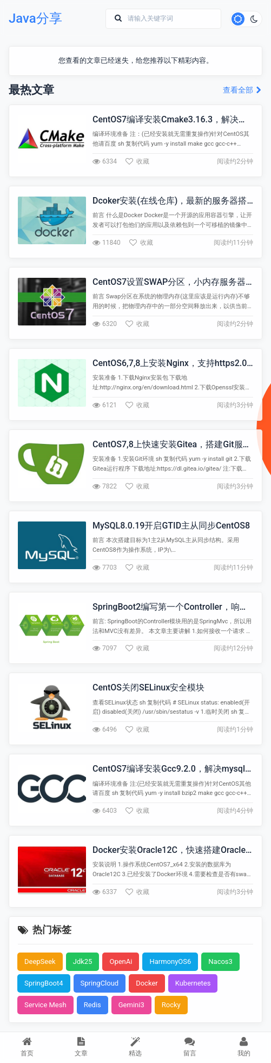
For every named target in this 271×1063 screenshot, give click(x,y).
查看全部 (242, 90)
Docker (147, 983)
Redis (92, 1005)
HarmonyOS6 (170, 961)
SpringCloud (100, 983)
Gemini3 (131, 1005)
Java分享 (35, 18)
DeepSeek (40, 961)
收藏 (137, 161)
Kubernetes (193, 983)
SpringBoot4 (43, 983)
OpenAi (120, 961)
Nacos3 (220, 961)
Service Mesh (45, 1005)
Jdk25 (82, 961)
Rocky (171, 1005)
